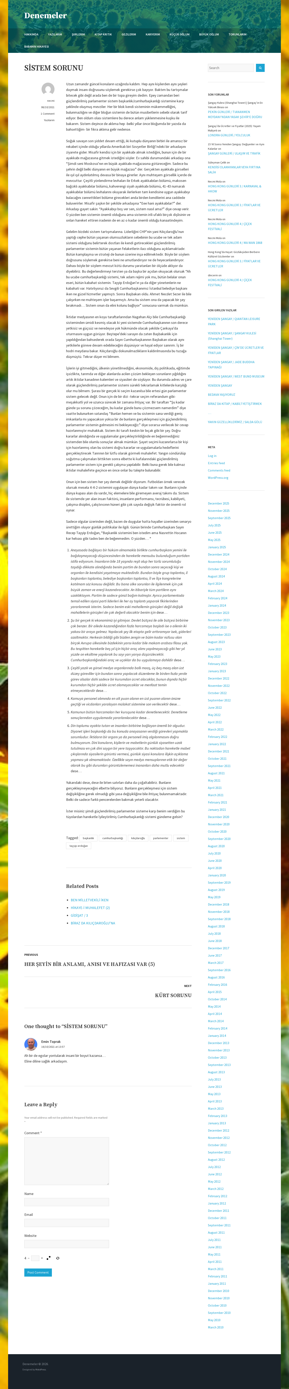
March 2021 (216, 795)
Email (28, 1214)
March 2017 (216, 963)
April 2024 (215, 583)
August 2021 (216, 773)
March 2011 (216, 1269)
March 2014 (216, 1021)
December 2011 (218, 1211)
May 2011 (214, 1254)
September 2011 (219, 1225)
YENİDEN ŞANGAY (220, 385)
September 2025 (219, 518)
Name (28, 1193)
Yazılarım (49, 120)
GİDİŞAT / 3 (79, 915)
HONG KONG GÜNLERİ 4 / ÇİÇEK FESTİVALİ (230, 226)
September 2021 (219, 766)
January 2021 (217, 810)
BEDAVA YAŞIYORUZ (221, 395)
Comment (33, 1133)
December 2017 (218, 948)
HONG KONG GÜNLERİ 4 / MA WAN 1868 (235, 243)
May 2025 (214, 540)
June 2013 (215, 1087)
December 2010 (218, 1291)
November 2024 (219, 562)
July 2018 (214, 933)
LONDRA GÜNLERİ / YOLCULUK (229, 135)
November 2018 (219, 912)
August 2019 (216, 890)
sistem (181, 838)
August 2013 (216, 1072)
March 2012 (216, 1189)
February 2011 (217, 1276)
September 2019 (219, 882)
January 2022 (217, 744)
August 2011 (216, 1232)
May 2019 (214, 897)
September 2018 (219, 919)
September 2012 (219, 1152)
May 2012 (214, 1181)
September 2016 (219, 970)
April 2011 (215, 1262)
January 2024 (217, 605)
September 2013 (219, 1065)
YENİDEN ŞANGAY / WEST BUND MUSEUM (236, 376)
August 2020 (216, 846)
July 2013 (214, 1079)
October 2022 (217, 693)
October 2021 (217, 758)
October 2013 (217, 1057)
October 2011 (217, 1218)
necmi (51, 100)
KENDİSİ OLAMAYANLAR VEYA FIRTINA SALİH (234, 169)
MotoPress (40, 1369)
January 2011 (217, 1283)
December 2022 (218, 678)
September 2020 (219, 839)
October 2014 (217, 999)
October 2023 (217, 627)
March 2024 (216, 591)
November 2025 (219, 511)
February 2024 (217, 598)
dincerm (213, 275)
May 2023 (214, 656)
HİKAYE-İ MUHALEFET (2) (90, 907)
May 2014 (214, 1006)
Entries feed (216, 463)
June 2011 (215, 1247)
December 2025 (218, 503)
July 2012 (214, 1167)
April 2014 (215, 1014)
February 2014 (217, 1028)
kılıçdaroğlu (138, 838)
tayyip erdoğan (79, 846)
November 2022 (219, 686)
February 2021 (217, 802)
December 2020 (218, 817)
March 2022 (216, 729)
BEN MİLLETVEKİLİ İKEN (89, 900)
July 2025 (214, 525)
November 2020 (219, 824)
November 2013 (219, 1050)
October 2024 (217, 569)
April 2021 (215, 788)
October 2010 (217, 1305)
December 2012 (218, 1130)
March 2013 (216, 1108)
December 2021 (218, 751)
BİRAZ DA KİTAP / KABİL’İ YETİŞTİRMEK (235, 404)
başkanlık (88, 838)
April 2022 (215, 722)
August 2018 (216, 926)
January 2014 (217, 1036)
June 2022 (215, 707)
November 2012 (219, 1138)
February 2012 (217, 1196)
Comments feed (219, 470)
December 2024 (218, 554)
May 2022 (214, 715)
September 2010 (219, 1313)
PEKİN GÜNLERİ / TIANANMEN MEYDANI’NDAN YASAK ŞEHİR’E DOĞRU (235, 114)
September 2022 (219, 700)
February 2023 (217, 664)
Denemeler (45, 15)
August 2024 (216, 576)
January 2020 (217, 875)
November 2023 (219, 620)
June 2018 (215, 941)
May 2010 (214, 1320)
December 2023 (218, 613)
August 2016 (216, 977)
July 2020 (214, 853)
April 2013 (215, 1101)
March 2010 (216, 1327)
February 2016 (217, 985)
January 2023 (217, 671)
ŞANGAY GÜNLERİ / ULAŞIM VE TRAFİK (234, 153)
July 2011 (214, 1240)
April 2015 (215, 992)
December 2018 (218, 904)
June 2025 (215, 532)
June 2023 (215, 649)
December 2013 (218, 1043)
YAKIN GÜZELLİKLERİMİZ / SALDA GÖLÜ (235, 422)
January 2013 (217, 1123)
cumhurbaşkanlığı (112, 838)
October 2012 (217, 1145)
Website (30, 1235)
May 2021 (214, 780)
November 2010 (219, 1298)
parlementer (160, 838)
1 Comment (48, 113)
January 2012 (217, 1203)
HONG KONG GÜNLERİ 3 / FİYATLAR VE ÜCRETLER (234, 207)
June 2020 (215, 861)
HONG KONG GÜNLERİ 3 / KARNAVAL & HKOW (234, 188)
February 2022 (217, 737)
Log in (212, 456)
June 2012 (215, 1174)
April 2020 (215, 868)
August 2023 (216, 642)
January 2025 (217, 547)
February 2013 (217, 1116)
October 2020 (217, 831)
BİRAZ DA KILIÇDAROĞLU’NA (93, 923)
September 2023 (219, 635)
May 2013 (214, 1094)
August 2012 (216, 1160)
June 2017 (215, 955)
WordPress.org (218, 478)
